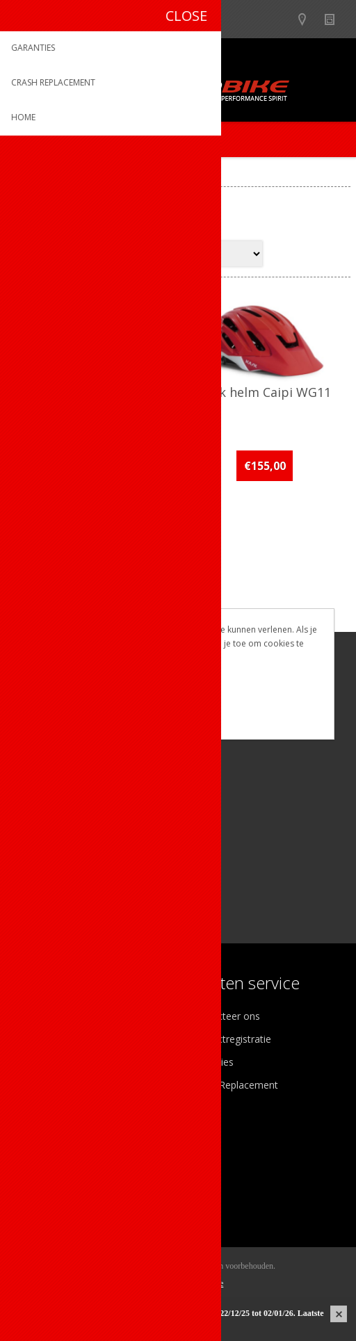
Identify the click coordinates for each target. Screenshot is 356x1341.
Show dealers (308, 19)
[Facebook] (26, 811)
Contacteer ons (225, 1016)
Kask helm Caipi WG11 (264, 392)
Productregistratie (231, 1039)
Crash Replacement (234, 1084)
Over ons (39, 1016)
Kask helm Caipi (91, 392)
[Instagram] (64, 811)
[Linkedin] (102, 811)
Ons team (41, 1039)
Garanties (212, 1061)
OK (178, 695)
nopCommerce (199, 1283)
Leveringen (44, 1197)
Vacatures (41, 1061)
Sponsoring (44, 1084)
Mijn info (39, 1151)
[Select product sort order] (207, 253)
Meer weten (178, 719)
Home (25, 174)
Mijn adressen (51, 1174)
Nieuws (335, 19)
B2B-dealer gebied (281, 19)
